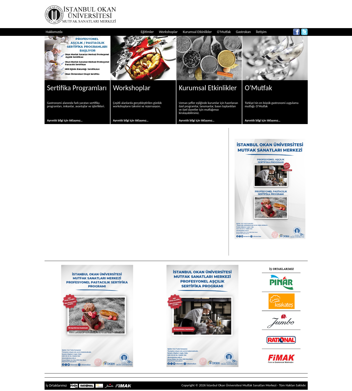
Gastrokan (243, 32)
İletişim (261, 32)
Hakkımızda (54, 32)
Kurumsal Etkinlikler (197, 32)
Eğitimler (147, 32)
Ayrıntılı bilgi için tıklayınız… (65, 120)
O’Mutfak (224, 32)
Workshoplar (168, 32)
